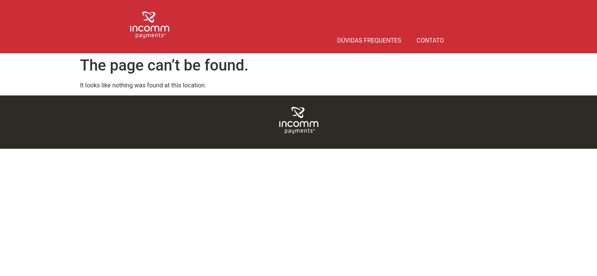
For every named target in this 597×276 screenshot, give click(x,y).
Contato (430, 40)
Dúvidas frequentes (369, 40)
